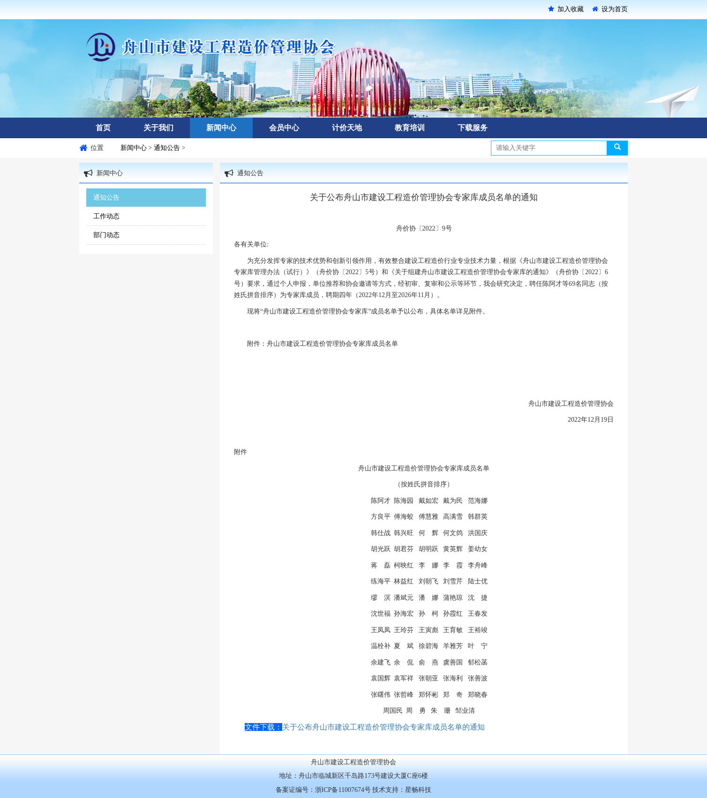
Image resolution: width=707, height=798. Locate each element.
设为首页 (610, 9)
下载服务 (473, 128)
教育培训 (410, 128)
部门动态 (106, 235)
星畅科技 (418, 789)
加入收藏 (566, 9)
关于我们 (158, 128)
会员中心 (284, 128)
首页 (103, 128)
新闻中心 (221, 128)
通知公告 (168, 147)
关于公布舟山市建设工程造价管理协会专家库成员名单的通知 (383, 727)
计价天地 (347, 128)
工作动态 (106, 216)
